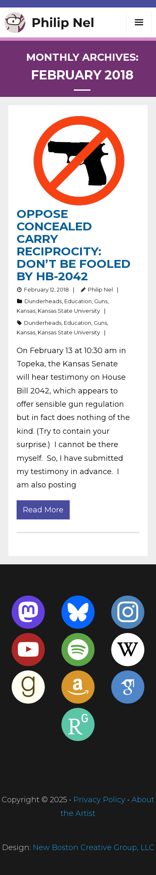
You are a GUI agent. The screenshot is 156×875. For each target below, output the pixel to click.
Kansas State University (69, 310)
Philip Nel (100, 289)
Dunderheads (43, 301)
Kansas (26, 310)
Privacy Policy (99, 799)
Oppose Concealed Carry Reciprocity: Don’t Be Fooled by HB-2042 (74, 245)
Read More (43, 509)
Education (78, 301)
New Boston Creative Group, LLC (93, 847)
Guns (100, 301)
